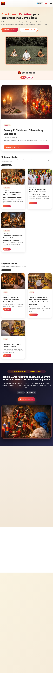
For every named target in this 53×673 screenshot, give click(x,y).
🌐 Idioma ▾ (36, 3)
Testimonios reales (29, 30)
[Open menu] (50, 3)
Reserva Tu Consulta (9, 29)
